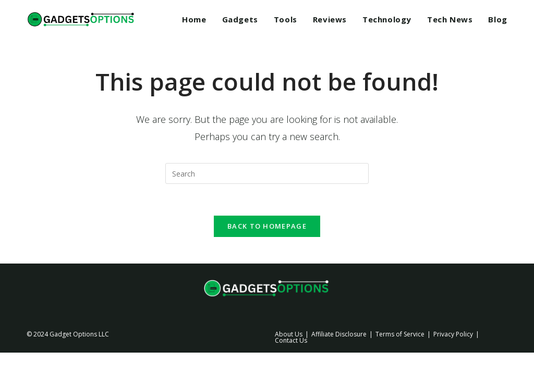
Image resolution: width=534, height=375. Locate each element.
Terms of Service (399, 334)
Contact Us (291, 340)
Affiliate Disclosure (339, 334)
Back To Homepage (267, 226)
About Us (288, 334)
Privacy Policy (453, 334)
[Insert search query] (267, 173)
